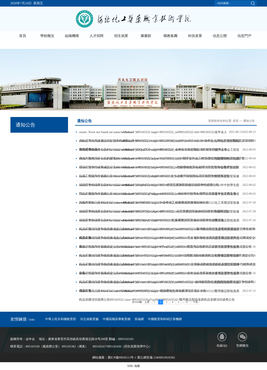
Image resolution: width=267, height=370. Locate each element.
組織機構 (72, 36)
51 (187, 302)
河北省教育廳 (89, 319)
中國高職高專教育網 (116, 319)
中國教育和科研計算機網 (165, 319)
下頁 (195, 302)
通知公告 (249, 120)
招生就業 (121, 36)
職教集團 (170, 36)
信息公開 (220, 36)
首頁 (22, 36)
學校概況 (47, 36)
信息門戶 (244, 36)
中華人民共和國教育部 (60, 319)
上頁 (146, 302)
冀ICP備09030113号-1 (122, 357)
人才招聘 (97, 36)
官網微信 (242, 339)
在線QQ (221, 339)
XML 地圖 (133, 366)
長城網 (139, 319)
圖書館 (146, 36)
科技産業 (195, 36)
